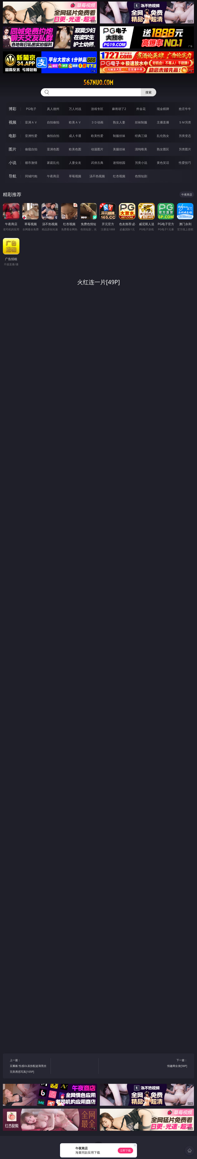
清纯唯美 (141, 149)
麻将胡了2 (119, 109)
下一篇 (167, 1063)
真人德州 (53, 109)
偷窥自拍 (31, 149)
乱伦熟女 (163, 136)
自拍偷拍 (53, 122)
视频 (12, 122)
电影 (12, 135)
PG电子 (31, 109)
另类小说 (141, 163)
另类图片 (185, 149)
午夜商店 (53, 176)
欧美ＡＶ (75, 122)
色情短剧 (141, 176)
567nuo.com (98, 82)
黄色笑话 (163, 163)
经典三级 (141, 136)
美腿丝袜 (119, 149)
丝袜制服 (141, 122)
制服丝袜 (119, 136)
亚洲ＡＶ (31, 122)
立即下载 (125, 1150)
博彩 (12, 108)
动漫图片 (97, 149)
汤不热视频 (97, 176)
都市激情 (31, 163)
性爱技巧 (185, 163)
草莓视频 (75, 176)
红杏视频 (119, 176)
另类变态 (185, 136)
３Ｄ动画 (97, 122)
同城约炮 (31, 176)
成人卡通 (75, 136)
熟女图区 (163, 149)
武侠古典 (97, 163)
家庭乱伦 (53, 163)
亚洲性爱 (31, 136)
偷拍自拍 (53, 136)
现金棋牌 (163, 109)
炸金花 (141, 109)
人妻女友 (75, 163)
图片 (12, 149)
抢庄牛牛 (185, 109)
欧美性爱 (97, 136)
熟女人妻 (119, 122)
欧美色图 (75, 149)
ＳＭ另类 (185, 122)
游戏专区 (97, 109)
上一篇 (29, 1066)
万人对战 (75, 109)
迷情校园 (119, 163)
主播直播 (163, 122)
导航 (12, 176)
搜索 (148, 92)
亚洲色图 (53, 149)
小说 (12, 162)
